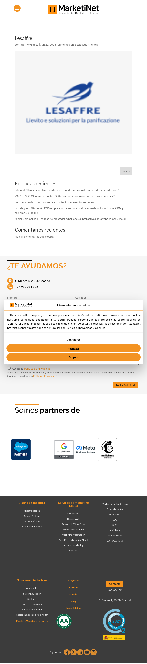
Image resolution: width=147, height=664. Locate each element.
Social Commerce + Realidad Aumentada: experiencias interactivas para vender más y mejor (70, 218)
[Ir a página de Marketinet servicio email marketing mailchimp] (107, 450)
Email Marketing (115, 509)
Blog (73, 601)
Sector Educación (32, 593)
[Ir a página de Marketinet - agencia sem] (64, 450)
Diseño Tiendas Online (73, 529)
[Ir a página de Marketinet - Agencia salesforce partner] (21, 450)
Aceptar (73, 357)
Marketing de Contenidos (115, 503)
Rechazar (73, 348)
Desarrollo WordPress (73, 524)
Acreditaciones (32, 521)
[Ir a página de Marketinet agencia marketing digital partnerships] (75, 473)
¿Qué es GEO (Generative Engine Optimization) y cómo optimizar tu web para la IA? (65, 196)
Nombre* (12, 297)
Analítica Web (115, 535)
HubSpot (73, 550)
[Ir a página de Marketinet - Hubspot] (42, 450)
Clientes (73, 587)
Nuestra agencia (32, 510)
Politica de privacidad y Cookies (85, 327)
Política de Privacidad (37, 368)
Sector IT (32, 598)
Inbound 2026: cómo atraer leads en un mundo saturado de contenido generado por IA (67, 190)
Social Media (114, 514)
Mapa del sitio (73, 608)
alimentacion (66, 44)
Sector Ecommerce (32, 604)
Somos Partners (32, 515)
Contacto (115, 583)
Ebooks (73, 594)
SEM (114, 524)
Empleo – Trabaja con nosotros (32, 621)
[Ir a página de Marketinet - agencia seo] (129, 450)
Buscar (126, 171)
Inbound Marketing (73, 545)
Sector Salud (32, 588)
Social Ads (115, 530)
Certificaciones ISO (32, 526)
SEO (115, 519)
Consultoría (73, 513)
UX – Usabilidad (115, 540)
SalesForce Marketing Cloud (73, 540)
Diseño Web (73, 518)
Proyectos (73, 580)
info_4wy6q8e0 (29, 44)
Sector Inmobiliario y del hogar (32, 614)
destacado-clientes (86, 44)
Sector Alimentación (32, 609)
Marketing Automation (73, 534)
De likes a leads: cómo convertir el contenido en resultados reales (54, 202)
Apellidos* (81, 297)
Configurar (73, 339)
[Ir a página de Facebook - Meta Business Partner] (86, 450)
